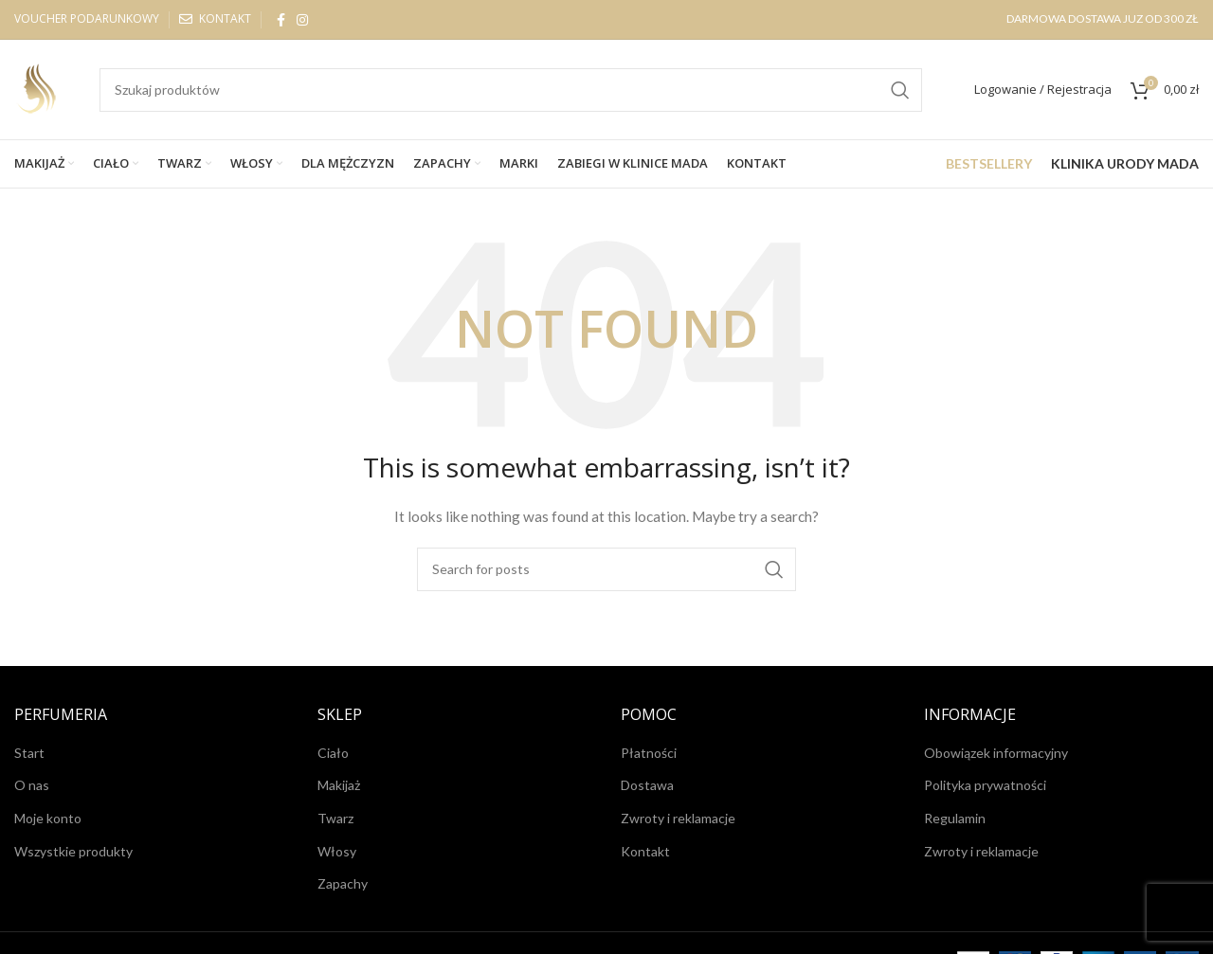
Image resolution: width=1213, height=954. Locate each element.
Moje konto (47, 818)
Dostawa (647, 785)
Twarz (335, 818)
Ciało (333, 753)
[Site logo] (38, 88)
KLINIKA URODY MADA (1125, 163)
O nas (31, 785)
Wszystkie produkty (73, 851)
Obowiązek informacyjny (996, 753)
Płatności (649, 753)
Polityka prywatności (985, 785)
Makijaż (338, 785)
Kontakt (645, 851)
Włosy (336, 851)
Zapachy (342, 883)
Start (29, 753)
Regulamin (955, 818)
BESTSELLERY (989, 163)
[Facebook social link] (281, 20)
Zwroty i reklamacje (678, 818)
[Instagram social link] (302, 20)
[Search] (511, 90)
